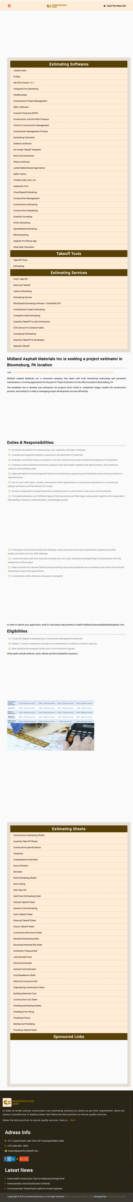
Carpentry (18, 853)
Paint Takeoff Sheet (23, 914)
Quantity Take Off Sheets (25, 841)
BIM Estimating (20, 234)
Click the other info (114, 5)
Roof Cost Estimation (23, 155)
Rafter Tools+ (19, 173)
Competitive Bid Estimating (26, 315)
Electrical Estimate (22, 963)
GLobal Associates (116, 1196)
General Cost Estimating (25, 908)
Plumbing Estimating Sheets (27, 1005)
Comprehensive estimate (25, 859)
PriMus (16, 76)
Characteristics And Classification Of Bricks (28, 1183)
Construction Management (26, 198)
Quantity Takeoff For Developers (29, 339)
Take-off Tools (20, 259)
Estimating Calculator (24, 137)
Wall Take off (19, 889)
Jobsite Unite (19, 70)
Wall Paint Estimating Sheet (27, 896)
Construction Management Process (30, 131)
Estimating (18, 266)
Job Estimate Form (22, 956)
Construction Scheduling (25, 210)
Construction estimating (25, 204)
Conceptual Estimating (24, 333)
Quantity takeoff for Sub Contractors (31, 321)
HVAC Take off (20, 278)
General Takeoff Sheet (24, 902)
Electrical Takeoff (21, 285)
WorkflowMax (20, 94)
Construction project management (30, 100)
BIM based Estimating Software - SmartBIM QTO (37, 303)
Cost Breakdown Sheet (24, 975)
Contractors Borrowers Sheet (27, 932)
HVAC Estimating (21, 222)
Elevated (17, 871)
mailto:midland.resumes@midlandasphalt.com (100, 624)
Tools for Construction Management (31, 125)
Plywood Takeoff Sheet (24, 920)
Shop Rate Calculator (23, 246)
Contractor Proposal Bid (25, 950)
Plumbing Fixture (21, 1017)
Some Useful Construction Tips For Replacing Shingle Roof (35, 1178)
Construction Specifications (27, 847)
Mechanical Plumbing (24, 1023)
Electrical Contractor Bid (25, 981)
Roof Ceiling (19, 883)
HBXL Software (20, 106)
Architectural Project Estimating (29, 309)
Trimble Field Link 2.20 (24, 180)
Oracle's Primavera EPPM (25, 113)
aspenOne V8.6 (20, 186)
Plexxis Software (21, 161)
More (72, 1120)
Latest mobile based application (29, 167)
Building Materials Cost (24, 993)
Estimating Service (22, 297)
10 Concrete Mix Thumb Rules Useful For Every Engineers (34, 1188)
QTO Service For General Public (28, 327)
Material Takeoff (21, 345)
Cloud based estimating (25, 192)
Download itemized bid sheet (27, 944)
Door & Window (20, 865)
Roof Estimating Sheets (24, 877)
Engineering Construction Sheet (28, 987)
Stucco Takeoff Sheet (23, 926)
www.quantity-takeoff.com (79, 1196)
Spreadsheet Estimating (25, 228)
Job (9, 372)
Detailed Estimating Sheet (26, 938)
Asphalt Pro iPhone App (25, 240)
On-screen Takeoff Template (27, 149)
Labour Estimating (22, 291)
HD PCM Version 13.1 (23, 82)
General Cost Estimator (24, 969)
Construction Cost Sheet (25, 999)
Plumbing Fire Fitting (23, 1011)
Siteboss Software (22, 143)
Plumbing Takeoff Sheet (25, 1029)
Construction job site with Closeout (31, 119)
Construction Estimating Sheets (29, 835)
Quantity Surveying (22, 216)
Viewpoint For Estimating (25, 88)
